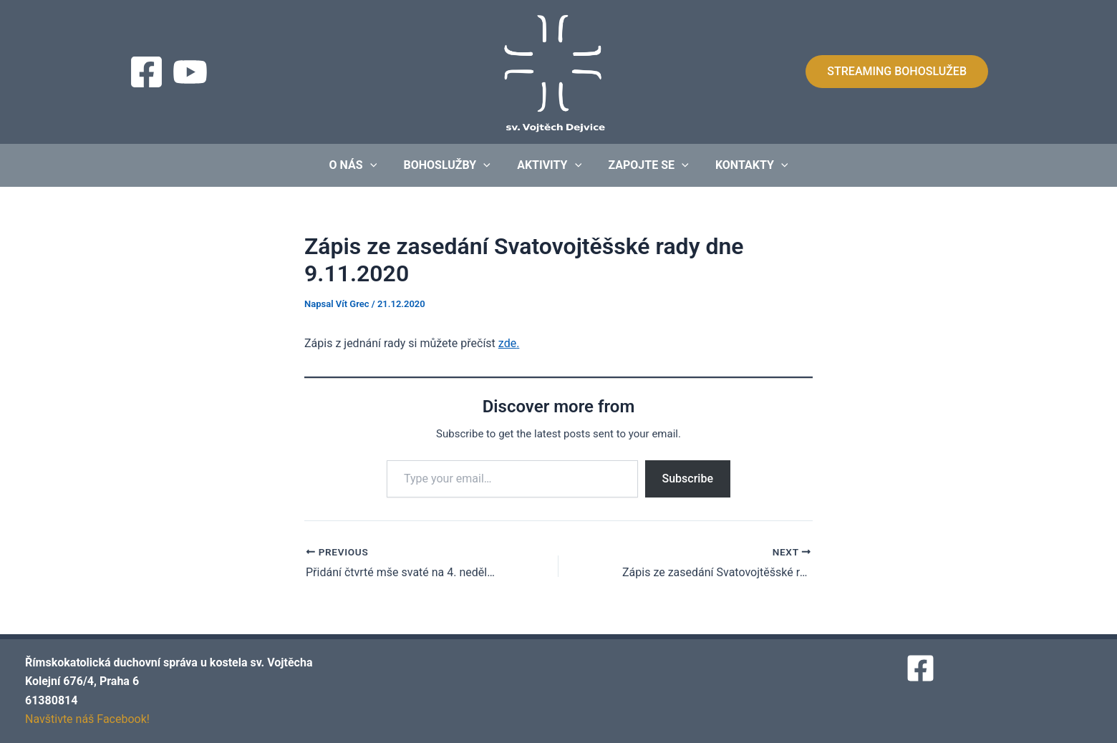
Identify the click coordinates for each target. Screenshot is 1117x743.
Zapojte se (644, 165)
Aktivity (549, 165)
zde (507, 343)
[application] (377, 165)
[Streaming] (190, 71)
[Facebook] (146, 71)
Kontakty (743, 165)
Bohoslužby (450, 165)
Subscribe (687, 478)
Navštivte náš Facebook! (87, 719)
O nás (361, 165)
